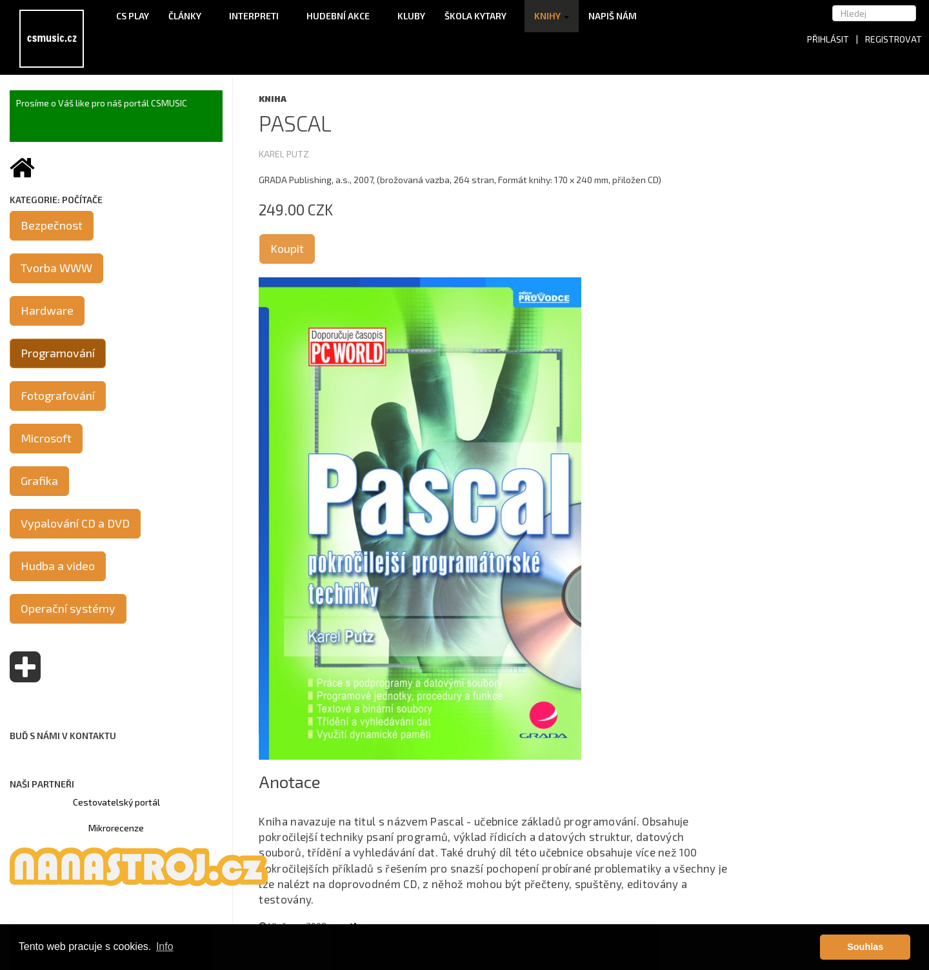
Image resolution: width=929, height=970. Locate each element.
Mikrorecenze (116, 827)
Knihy (551, 15)
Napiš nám (612, 15)
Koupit (287, 248)
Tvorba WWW (56, 268)
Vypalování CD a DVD (75, 523)
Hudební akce (342, 15)
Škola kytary (480, 15)
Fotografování (58, 395)
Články (189, 15)
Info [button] (165, 946)
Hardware (47, 310)
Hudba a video (58, 566)
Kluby (411, 15)
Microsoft (46, 438)
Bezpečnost (52, 225)
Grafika (39, 480)
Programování (58, 353)
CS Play (132, 15)
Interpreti (258, 15)
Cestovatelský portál (116, 802)
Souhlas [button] (865, 947)
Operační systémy (68, 608)
